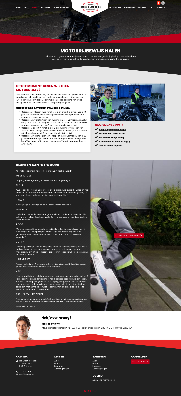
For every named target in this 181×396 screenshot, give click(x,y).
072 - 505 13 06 (73, 328)
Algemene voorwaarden (103, 380)
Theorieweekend (145, 7)
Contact (160, 7)
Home (18, 7)
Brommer (45, 7)
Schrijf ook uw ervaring (128, 235)
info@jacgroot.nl (49, 328)
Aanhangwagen (61, 7)
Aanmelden (129, 7)
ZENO (94, 391)
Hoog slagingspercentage (112, 129)
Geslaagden (115, 7)
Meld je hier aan (140, 361)
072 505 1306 (25, 371)
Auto (26, 7)
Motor (35, 7)
